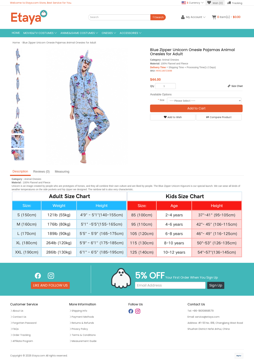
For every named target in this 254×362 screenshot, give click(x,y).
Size (161, 100)
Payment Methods (81, 317)
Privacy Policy (78, 329)
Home (16, 33)
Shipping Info (78, 310)
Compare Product (219, 117)
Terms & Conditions (82, 335)
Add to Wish (173, 117)
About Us (16, 310)
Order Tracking (20, 335)
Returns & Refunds (81, 323)
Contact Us (18, 317)
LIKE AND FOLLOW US (50, 285)
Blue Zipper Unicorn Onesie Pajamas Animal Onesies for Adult (59, 42)
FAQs (14, 329)
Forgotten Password (23, 323)
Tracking (234, 3)
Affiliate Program (21, 341)
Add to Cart (196, 108)
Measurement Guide (83, 341)
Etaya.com (38, 355)
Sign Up (215, 285)
